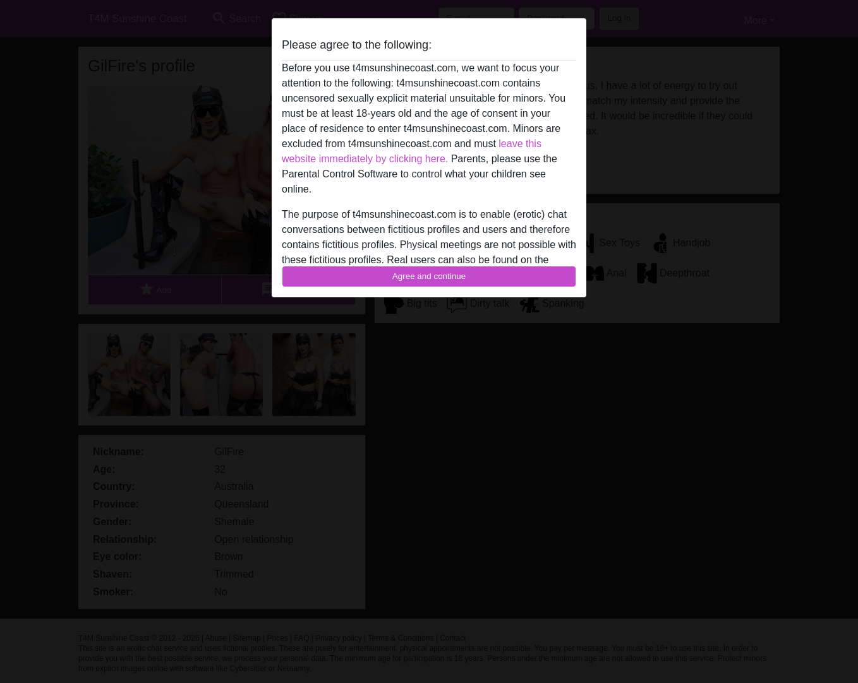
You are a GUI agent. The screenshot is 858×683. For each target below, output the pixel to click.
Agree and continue (429, 276)
